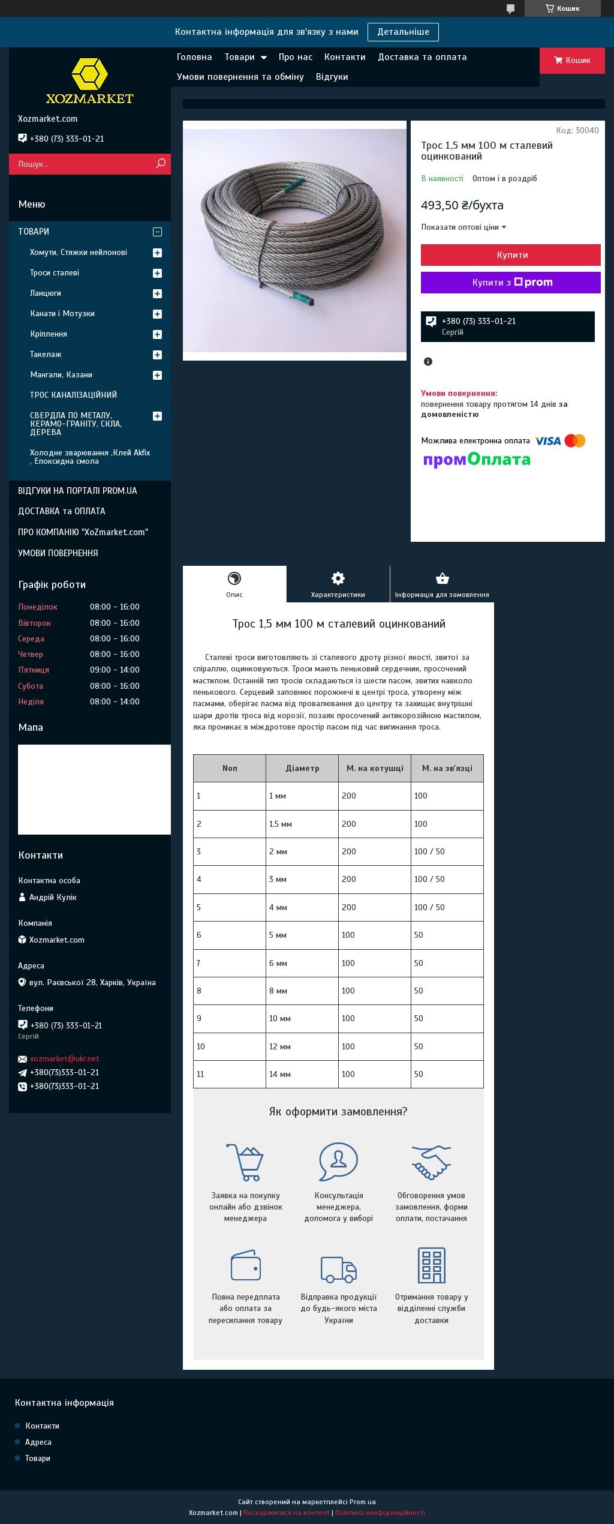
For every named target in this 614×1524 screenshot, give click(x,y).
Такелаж (46, 354)
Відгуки (332, 77)
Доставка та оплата (422, 57)
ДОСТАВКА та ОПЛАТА (62, 511)
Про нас (295, 57)
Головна (194, 57)
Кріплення (48, 334)
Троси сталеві (54, 273)
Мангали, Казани (61, 375)
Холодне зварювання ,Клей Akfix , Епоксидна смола (90, 457)
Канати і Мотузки (62, 313)
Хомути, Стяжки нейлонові (78, 252)
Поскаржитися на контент (286, 1512)
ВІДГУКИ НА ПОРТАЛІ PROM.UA (77, 490)
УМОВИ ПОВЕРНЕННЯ (58, 553)
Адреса (38, 1442)
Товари (239, 57)
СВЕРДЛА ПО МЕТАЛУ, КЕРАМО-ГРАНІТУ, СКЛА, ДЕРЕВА (76, 423)
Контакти (345, 57)
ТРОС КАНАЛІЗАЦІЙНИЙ (73, 395)
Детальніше (403, 32)
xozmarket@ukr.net (65, 1059)
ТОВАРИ (33, 231)
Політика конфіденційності (380, 1512)
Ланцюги (45, 293)
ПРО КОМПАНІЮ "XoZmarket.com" (83, 532)
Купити (512, 255)
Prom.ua (363, 1502)
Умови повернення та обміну (240, 77)
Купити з (512, 283)
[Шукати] (160, 164)
